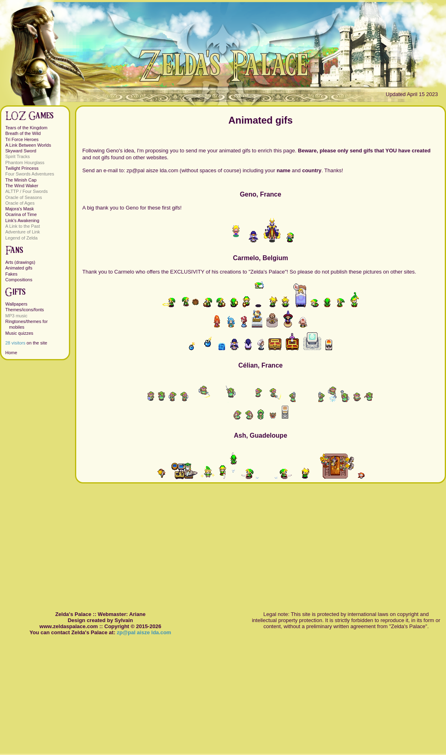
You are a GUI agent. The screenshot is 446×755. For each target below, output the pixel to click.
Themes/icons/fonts (24, 309)
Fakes (11, 274)
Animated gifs (18, 267)
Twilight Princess (22, 168)
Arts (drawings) (20, 262)
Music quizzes (19, 333)
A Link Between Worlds (28, 145)
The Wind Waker (22, 185)
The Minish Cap (20, 180)
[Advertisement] (260, 540)
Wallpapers (16, 304)
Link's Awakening (22, 220)
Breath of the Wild (23, 133)
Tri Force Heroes (22, 139)
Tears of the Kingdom (26, 127)
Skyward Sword (20, 150)
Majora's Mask (19, 208)
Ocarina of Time (21, 214)
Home (11, 352)
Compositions (18, 279)
